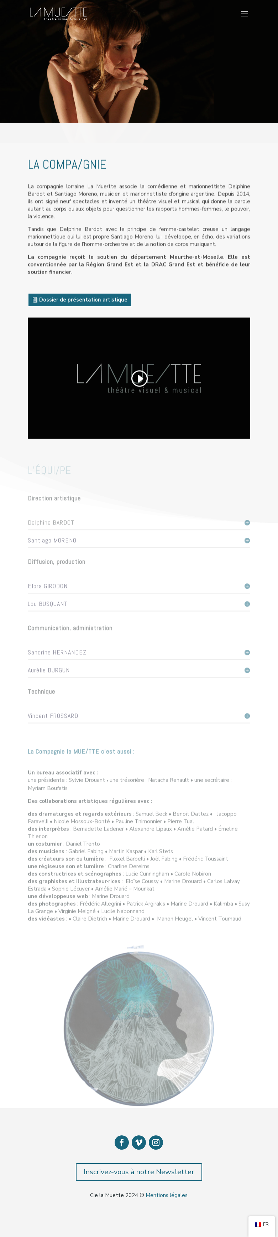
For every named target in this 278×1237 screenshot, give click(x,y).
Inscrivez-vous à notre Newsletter (139, 1172)
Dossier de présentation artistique (83, 303)
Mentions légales (167, 1195)
